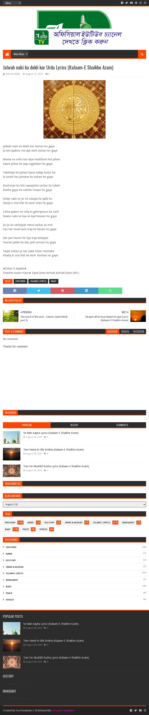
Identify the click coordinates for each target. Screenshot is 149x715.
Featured (20, 281)
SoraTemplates (24, 710)
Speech (43, 529)
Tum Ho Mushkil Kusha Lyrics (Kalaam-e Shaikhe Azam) (56, 466)
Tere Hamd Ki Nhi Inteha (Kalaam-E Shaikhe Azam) (53, 449)
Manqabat (128, 522)
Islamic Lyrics (38, 281)
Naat (53, 281)
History (49, 522)
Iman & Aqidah (73, 522)
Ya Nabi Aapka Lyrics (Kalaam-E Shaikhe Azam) (51, 432)
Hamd (30, 522)
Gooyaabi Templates (62, 710)
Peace (26, 529)
